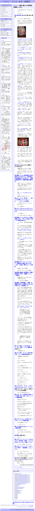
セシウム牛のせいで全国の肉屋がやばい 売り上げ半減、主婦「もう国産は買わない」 (24, 219)
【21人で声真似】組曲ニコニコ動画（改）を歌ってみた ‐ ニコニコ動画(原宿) (24, 396)
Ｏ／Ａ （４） (20, 92)
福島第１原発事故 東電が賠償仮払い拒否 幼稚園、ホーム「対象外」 (24, 274)
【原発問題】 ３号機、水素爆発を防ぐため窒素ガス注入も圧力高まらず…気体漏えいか (24, 284)
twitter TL (4, 38)
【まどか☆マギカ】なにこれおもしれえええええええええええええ (24, 210)
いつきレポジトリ (4, 15)
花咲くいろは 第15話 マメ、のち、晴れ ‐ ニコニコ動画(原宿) (23, 347)
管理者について (4, 20)
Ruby (22, 506)
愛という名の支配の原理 (22, 128)
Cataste (30, 153)
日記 (17, 15)
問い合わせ (3, 24)
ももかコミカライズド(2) (22, 97)
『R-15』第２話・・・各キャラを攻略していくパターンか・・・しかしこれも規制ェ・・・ (24, 200)
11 (19, 473)
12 (20, 473)
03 (19, 474)
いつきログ (5, 1)
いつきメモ (3, 10)
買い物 (21, 15)
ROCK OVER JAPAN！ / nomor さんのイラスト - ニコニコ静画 (24, 387)
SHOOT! (24, 459)
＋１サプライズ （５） (22, 123)
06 (22, 474)
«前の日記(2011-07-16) (17, 502)
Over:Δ (30, 148)
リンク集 (3, 26)
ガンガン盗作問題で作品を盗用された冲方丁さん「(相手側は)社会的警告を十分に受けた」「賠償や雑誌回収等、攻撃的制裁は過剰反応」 (24, 178)
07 (23, 474)
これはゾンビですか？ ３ (22, 108)
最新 (23, 502)
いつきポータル (4, 7)
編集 (13, 503)
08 (24, 474)
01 (17, 474)
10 (18, 473)
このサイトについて (5, 22)
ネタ (17, 198)
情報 (17, 175)
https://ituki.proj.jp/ (19, 509)
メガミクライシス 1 (21, 133)
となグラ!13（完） (21, 111)
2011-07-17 (15, 5)
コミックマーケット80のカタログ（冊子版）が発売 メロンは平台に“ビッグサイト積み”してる (24, 441)
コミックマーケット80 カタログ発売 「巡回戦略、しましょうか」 (24, 448)
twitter (2, 14)
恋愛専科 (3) (19, 86)
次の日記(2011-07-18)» (29, 502)
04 (17, 473)
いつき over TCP (4, 12)
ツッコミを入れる (18, 467)
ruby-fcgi (31, 506)
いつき (2, 40)
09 (21, 487)
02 (18, 474)
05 (21, 474)
